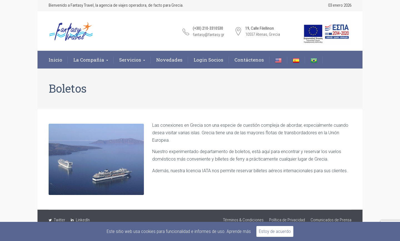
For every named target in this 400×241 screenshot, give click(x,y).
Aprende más (239, 231)
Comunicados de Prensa (331, 219)
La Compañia (88, 60)
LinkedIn (83, 219)
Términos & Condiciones (243, 219)
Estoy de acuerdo (275, 231)
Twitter (59, 219)
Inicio (55, 60)
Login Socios (208, 60)
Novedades (169, 60)
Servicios (130, 60)
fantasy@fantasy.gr (208, 34)
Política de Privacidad (287, 219)
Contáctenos (249, 60)
